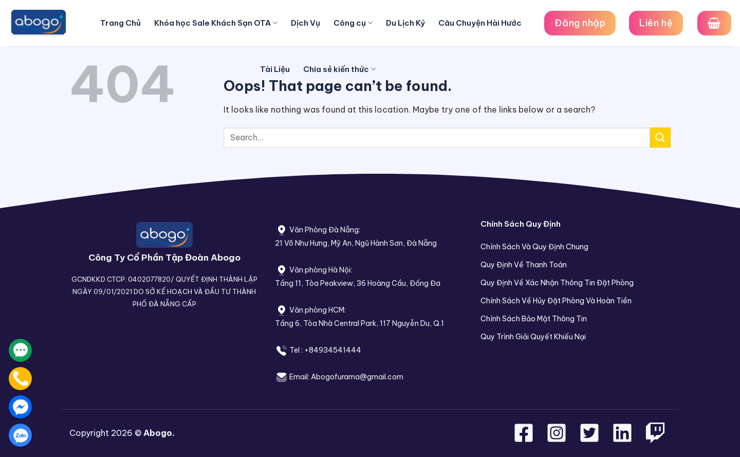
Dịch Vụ (305, 23)
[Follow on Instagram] (557, 439)
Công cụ (353, 23)
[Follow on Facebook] (524, 439)
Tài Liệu (275, 69)
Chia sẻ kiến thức (339, 69)
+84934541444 (332, 350)
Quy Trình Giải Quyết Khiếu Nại (533, 336)
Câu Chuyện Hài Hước (480, 23)
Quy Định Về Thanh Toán (523, 264)
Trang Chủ (120, 23)
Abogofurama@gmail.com (357, 376)
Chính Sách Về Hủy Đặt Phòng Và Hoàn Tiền (556, 300)
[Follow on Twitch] (655, 439)
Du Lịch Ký (405, 23)
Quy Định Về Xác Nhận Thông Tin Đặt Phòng (557, 282)
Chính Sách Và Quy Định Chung (534, 246)
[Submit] (660, 137)
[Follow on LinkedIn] (622, 439)
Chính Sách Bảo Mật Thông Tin (533, 318)
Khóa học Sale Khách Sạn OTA (216, 23)
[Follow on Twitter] (590, 439)
